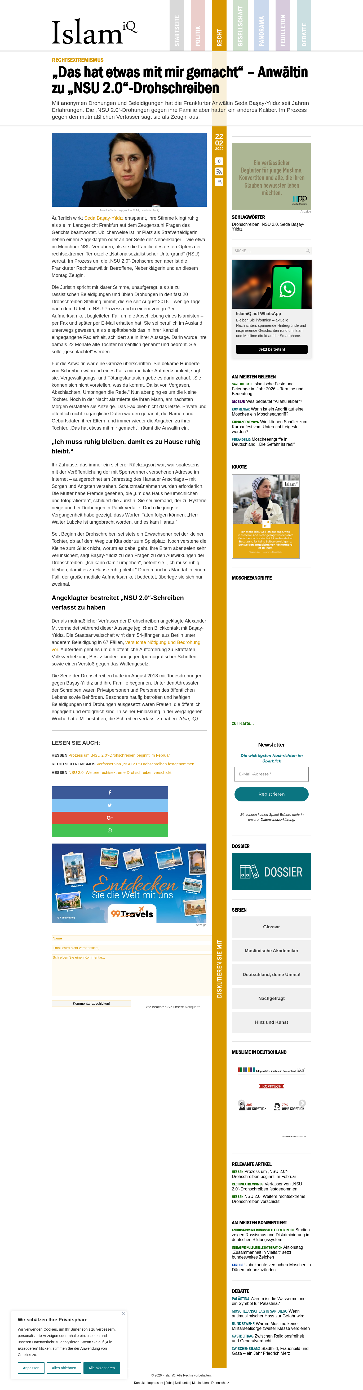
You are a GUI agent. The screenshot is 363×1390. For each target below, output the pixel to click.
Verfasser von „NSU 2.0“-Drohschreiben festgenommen (123, 764)
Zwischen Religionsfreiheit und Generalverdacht (268, 1338)
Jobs (169, 1383)
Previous (239, 1102)
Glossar (271, 926)
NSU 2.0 (270, 224)
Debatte (304, 25)
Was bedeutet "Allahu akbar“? (267, 401)
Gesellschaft (240, 25)
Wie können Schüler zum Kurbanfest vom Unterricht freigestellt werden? (269, 427)
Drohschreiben (245, 224)
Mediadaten (200, 1383)
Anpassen (31, 1368)
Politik (198, 25)
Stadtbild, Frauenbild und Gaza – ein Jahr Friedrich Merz (270, 1351)
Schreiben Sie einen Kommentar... (132, 937)
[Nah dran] (123, 1313)
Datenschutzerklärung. (278, 820)
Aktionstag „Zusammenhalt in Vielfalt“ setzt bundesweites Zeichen (267, 1252)
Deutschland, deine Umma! (271, 974)
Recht (219, 25)
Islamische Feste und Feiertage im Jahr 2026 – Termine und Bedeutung (267, 389)
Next (300, 1102)
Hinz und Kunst (271, 1022)
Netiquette (193, 969)
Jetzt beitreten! (272, 349)
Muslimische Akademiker (272, 950)
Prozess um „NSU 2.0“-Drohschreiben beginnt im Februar (111, 755)
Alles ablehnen (64, 1368)
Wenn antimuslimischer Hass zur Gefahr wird (268, 1313)
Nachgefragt (271, 998)
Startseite (177, 25)
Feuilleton (283, 25)
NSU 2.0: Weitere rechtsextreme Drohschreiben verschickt (111, 772)
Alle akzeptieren (101, 1368)
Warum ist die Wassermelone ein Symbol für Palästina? (269, 1301)
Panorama (261, 25)
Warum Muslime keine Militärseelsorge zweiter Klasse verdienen (271, 1326)
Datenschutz (220, 1383)
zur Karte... (243, 723)
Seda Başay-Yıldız (103, 218)
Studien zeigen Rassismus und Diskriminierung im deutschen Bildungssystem (271, 1235)
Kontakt (139, 1383)
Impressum (155, 1383)
